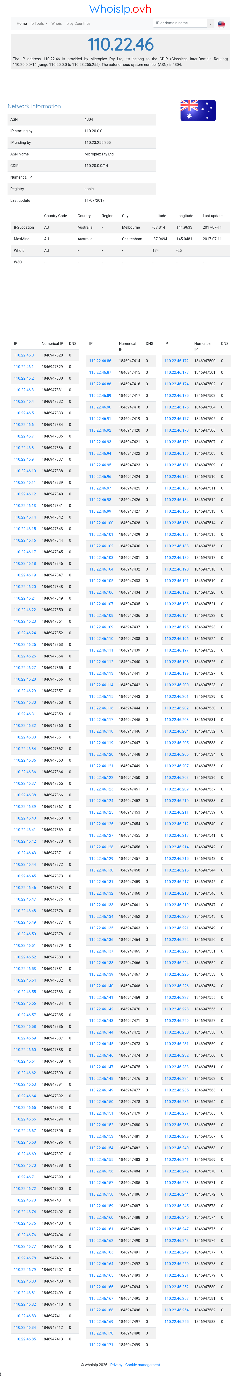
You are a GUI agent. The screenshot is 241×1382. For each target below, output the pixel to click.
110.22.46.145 (101, 1044)
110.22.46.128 (101, 847)
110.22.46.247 (177, 1229)
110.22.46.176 (177, 407)
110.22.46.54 (25, 980)
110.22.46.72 (25, 1188)
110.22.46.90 (100, 407)
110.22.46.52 (25, 957)
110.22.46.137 (101, 951)
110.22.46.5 (24, 413)
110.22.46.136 (101, 939)
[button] (221, 20)
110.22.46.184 (177, 500)
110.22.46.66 (25, 1119)
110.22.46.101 (101, 534)
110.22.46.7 (24, 436)
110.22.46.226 (177, 986)
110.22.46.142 (101, 1009)
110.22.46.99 (100, 511)
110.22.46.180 (177, 453)
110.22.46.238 (177, 1125)
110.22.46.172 (177, 361)
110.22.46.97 (100, 488)
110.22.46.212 (177, 824)
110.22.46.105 (101, 581)
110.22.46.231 (177, 1044)
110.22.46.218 (177, 893)
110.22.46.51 (25, 945)
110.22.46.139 (101, 974)
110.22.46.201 (177, 696)
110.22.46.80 (25, 1281)
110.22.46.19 (25, 575)
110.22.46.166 (101, 1287)
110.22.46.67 (25, 1131)
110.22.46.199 (177, 673)
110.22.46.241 (177, 1159)
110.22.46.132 (101, 893)
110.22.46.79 (25, 1269)
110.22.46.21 (25, 598)
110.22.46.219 (177, 905)
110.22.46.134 (101, 916)
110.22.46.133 (101, 905)
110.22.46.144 (101, 1032)
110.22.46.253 (177, 1298)
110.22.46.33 (25, 737)
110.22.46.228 (177, 1009)
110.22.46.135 (101, 928)
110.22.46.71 (25, 1177)
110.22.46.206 (177, 754)
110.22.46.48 (25, 911)
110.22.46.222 (177, 939)
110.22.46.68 (25, 1142)
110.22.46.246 (177, 1217)
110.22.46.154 (101, 1148)
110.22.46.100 (101, 523)
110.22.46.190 (177, 569)
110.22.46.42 (25, 841)
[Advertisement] (120, 87)
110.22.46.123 (101, 789)
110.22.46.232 (177, 1055)
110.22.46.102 (101, 546)
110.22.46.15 (25, 529)
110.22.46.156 (101, 1171)
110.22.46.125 (101, 812)
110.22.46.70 (25, 1165)
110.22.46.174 (177, 384)
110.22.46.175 (177, 395)
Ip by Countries (78, 23)
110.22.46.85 (25, 1339)
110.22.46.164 (101, 1264)
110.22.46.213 (177, 835)
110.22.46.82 (25, 1304)
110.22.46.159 (101, 1206)
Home (23, 23)
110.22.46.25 (25, 644)
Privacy (116, 1365)
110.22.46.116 (101, 708)
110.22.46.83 (25, 1316)
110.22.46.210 (177, 800)
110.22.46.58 (25, 1026)
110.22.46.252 (177, 1287)
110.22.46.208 (177, 777)
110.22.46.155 (101, 1159)
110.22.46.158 (101, 1194)
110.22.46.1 (24, 367)
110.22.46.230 (177, 1032)
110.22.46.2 (24, 378)
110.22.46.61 (25, 1061)
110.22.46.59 (25, 1038)
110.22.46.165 (101, 1275)
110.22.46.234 (177, 1078)
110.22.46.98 (100, 500)
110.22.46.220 (177, 916)
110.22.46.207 (177, 766)
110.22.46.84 (25, 1327)
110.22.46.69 (25, 1154)
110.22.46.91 (100, 418)
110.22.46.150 (101, 1101)
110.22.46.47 (25, 899)
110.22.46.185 (177, 511)
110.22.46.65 (25, 1107)
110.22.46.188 (177, 546)
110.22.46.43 (25, 853)
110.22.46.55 (25, 992)
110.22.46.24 (25, 633)
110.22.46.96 (100, 476)
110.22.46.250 (177, 1264)
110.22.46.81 (25, 1293)
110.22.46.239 (177, 1136)
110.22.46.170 (101, 1333)
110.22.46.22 (25, 610)
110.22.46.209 (177, 789)
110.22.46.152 (101, 1125)
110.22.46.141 (101, 997)
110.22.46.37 (25, 783)
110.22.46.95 (100, 465)
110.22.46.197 (177, 650)
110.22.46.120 (101, 754)
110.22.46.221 (177, 928)
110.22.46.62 (25, 1073)
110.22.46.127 (101, 835)
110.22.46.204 (177, 731)
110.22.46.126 (101, 824)
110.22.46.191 (177, 581)
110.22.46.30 (25, 702)
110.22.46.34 (25, 749)
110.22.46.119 (101, 743)
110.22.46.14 (25, 517)
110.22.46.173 (177, 372)
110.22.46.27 (25, 667)
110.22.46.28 (25, 679)
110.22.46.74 (25, 1212)
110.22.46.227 (177, 997)
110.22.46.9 (24, 459)
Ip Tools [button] (38, 23)
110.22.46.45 (25, 876)
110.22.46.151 (101, 1113)
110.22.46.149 (101, 1090)
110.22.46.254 (177, 1310)
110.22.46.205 (177, 743)
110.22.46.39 (25, 806)
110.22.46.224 (177, 963)
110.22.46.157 (101, 1182)
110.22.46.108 (101, 615)
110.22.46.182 (177, 476)
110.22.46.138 (101, 963)
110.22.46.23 (25, 621)
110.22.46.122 (101, 777)
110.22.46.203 (177, 719)
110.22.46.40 (25, 818)
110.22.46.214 (177, 847)
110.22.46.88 (100, 384)
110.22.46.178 (177, 430)
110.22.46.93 (100, 442)
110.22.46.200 (177, 685)
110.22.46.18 (25, 563)
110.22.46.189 (177, 557)
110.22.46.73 (25, 1200)
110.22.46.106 (101, 592)
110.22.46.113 (101, 673)
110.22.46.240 (177, 1148)
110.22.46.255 (177, 1321)
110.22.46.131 (101, 882)
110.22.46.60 (25, 1049)
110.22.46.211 (177, 812)
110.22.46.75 (25, 1223)
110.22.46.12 (25, 494)
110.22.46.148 (101, 1078)
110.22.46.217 (177, 882)
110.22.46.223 (177, 951)
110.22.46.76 (25, 1235)
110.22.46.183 (177, 488)
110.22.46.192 (177, 592)
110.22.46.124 (101, 800)
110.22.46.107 (101, 604)
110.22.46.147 (101, 1067)
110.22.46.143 (101, 1020)
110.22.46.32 (25, 725)
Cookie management (142, 1365)
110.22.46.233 (177, 1067)
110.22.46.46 (25, 887)
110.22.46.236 (177, 1101)
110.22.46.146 (101, 1055)
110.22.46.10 (25, 471)
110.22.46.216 (177, 870)
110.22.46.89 (100, 395)
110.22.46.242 (177, 1171)
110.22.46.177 (177, 418)
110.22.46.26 (25, 656)
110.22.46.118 (101, 731)
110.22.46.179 (177, 442)
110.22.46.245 (177, 1206)
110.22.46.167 (101, 1298)
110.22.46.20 (25, 586)
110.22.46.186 (177, 523)
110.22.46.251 (177, 1275)
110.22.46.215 (177, 858)
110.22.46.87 (100, 372)
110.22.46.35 (25, 760)
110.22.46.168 (101, 1310)
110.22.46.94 (100, 453)
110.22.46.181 (177, 465)
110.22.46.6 (24, 424)
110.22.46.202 (177, 708)
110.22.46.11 (25, 482)
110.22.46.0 (24, 355)
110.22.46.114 (101, 685)
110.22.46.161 (101, 1229)
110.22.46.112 (101, 662)
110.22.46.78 (25, 1258)
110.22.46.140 (101, 986)
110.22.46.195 (177, 627)
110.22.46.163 (101, 1252)
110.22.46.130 (101, 870)
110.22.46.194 (177, 615)
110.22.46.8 (24, 448)
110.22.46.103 (101, 557)
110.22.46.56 (25, 1003)
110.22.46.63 (25, 1084)
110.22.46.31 (25, 714)
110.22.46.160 (101, 1217)
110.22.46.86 (100, 361)
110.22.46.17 (25, 552)
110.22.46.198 (177, 662)
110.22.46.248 (177, 1240)
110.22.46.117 (101, 719)
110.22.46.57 (25, 1015)
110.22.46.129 (101, 858)
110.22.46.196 (177, 638)
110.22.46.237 (177, 1113)
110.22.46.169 (101, 1321)
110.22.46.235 (177, 1090)
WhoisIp (109, 8)
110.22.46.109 (101, 627)
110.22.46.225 (177, 974)
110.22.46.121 (101, 766)
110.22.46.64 (25, 1096)
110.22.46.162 (101, 1240)
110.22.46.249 (177, 1252)
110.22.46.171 (101, 1345)
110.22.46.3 (24, 390)
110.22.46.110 (101, 638)
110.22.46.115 (101, 696)
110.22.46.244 (177, 1194)
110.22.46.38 (25, 795)
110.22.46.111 (101, 650)
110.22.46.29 (25, 691)
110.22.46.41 (25, 830)
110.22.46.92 (100, 430)
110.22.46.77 (25, 1246)
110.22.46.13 (25, 505)
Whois (56, 23)
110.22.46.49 (25, 922)
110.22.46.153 (101, 1136)
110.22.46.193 (177, 604)
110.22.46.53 (25, 968)
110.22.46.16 (25, 540)
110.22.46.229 (177, 1020)
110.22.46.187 (177, 534)
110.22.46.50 (25, 934)
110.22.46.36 (25, 772)
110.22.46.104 (101, 569)
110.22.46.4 (24, 401)
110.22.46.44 (25, 864)
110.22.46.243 (177, 1182)
